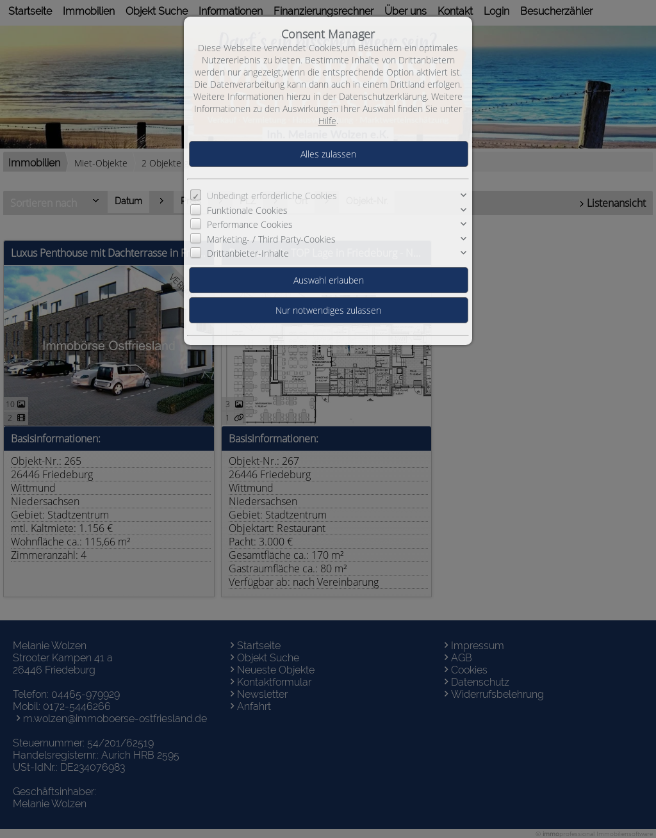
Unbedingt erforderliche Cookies (272, 195)
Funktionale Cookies (247, 210)
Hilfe (327, 121)
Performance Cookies (250, 224)
